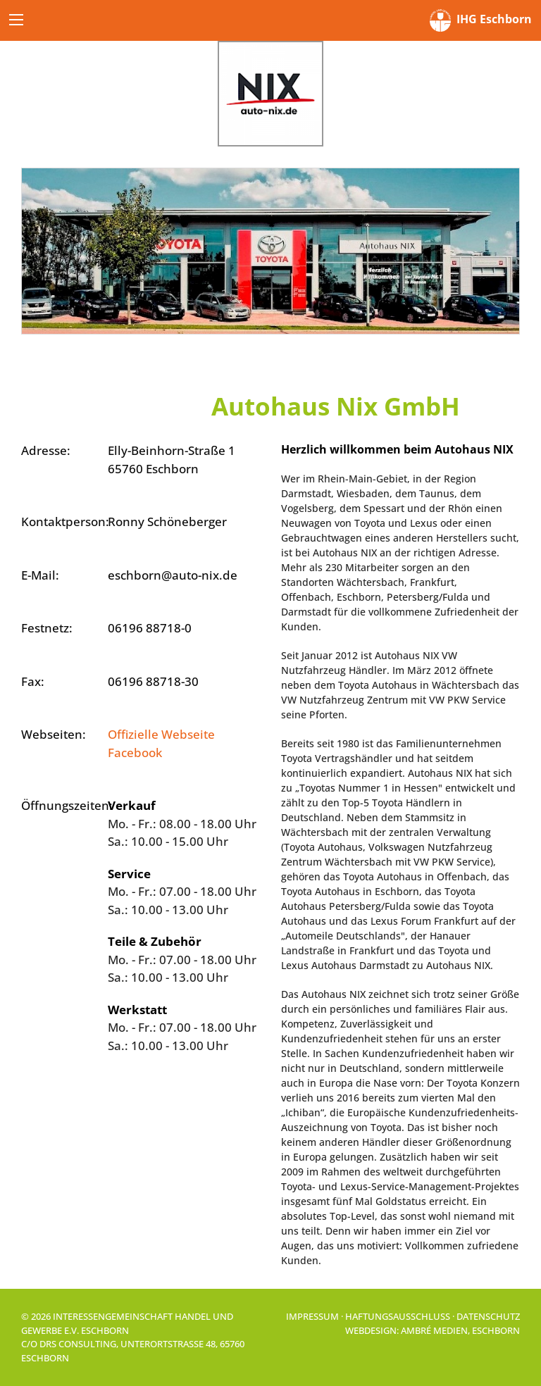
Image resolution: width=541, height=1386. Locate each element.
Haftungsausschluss (397, 1316)
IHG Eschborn (481, 20)
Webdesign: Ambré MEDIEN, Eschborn (432, 1330)
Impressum (312, 1316)
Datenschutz (488, 1316)
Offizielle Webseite (161, 734)
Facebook (135, 752)
